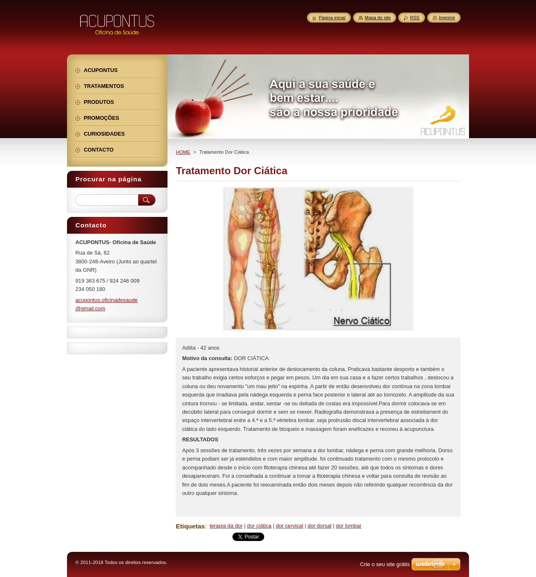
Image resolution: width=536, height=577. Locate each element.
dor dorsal (320, 526)
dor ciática (259, 526)
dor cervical (289, 526)
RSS (414, 17)
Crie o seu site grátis (385, 564)
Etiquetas (190, 526)
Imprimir (447, 17)
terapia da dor (225, 526)
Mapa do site (378, 17)
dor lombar (348, 526)
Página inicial (332, 17)
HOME (183, 152)
